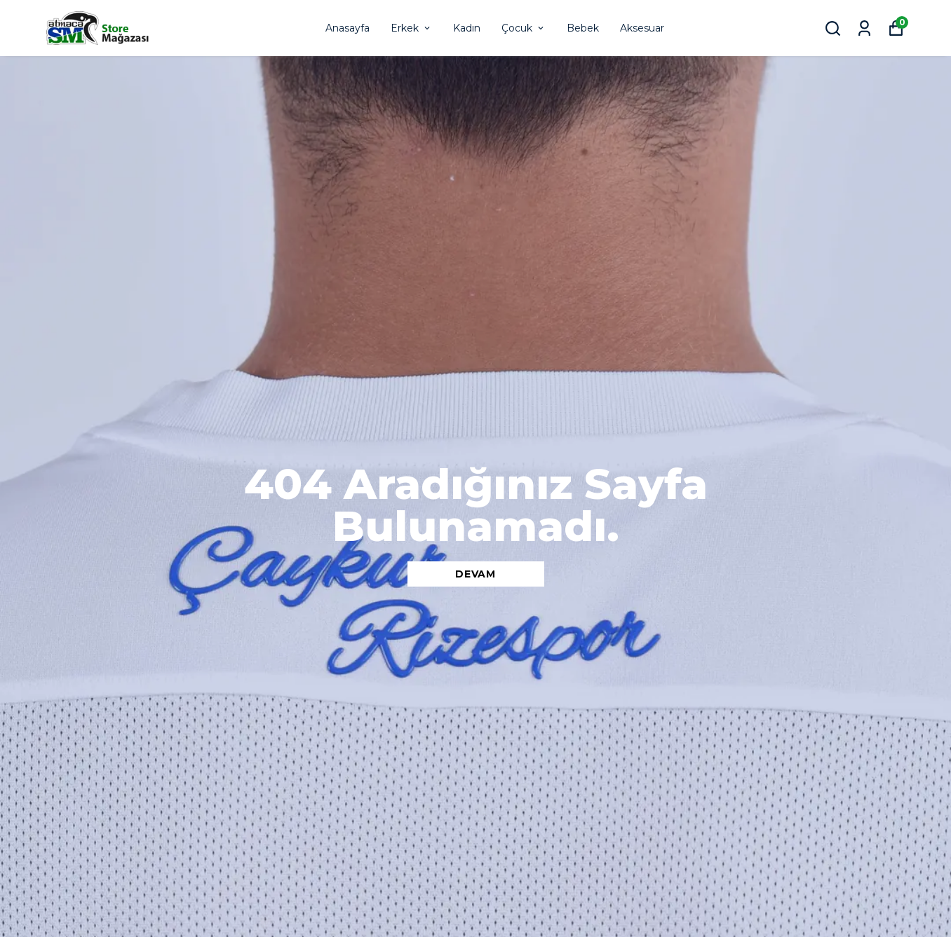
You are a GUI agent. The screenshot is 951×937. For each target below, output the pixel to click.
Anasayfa (347, 28)
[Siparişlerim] (864, 28)
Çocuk (523, 28)
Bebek (583, 28)
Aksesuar (642, 28)
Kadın (466, 28)
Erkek (411, 28)
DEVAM (475, 574)
